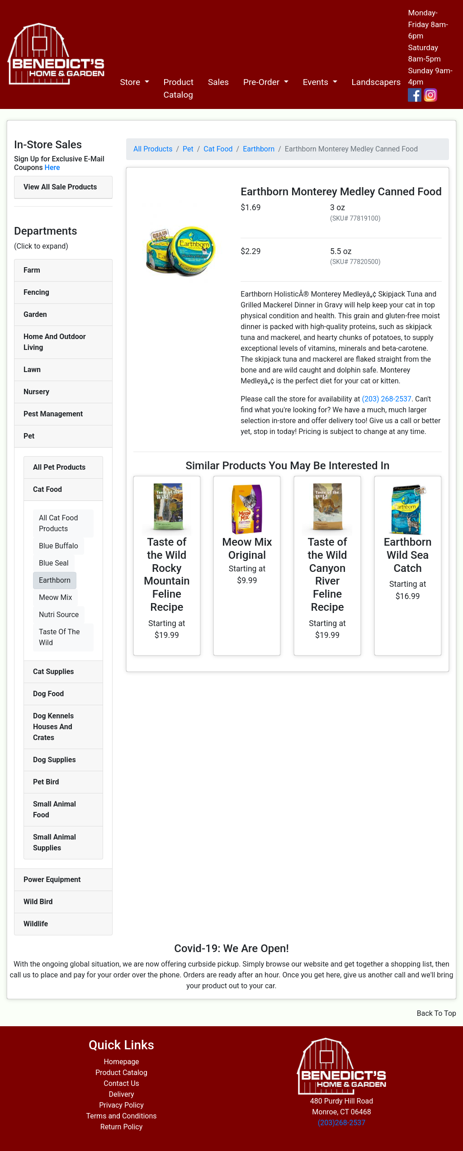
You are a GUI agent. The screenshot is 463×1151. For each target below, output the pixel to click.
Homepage (121, 1061)
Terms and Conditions (121, 1116)
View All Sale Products (60, 187)
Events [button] (317, 82)
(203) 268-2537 (386, 399)
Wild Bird (38, 901)
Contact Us (121, 1083)
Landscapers (376, 82)
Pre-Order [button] (262, 82)
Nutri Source (59, 614)
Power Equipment (52, 879)
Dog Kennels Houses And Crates (53, 727)
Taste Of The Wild (59, 637)
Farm (32, 270)
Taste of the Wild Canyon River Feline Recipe (327, 574)
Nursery (36, 391)
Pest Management (53, 414)
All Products (152, 149)
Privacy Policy (121, 1105)
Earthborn (55, 580)
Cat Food (47, 489)
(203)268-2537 (341, 1122)
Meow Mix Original (247, 548)
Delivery (121, 1094)
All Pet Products (59, 467)
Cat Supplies (53, 671)
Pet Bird (46, 782)
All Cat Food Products (58, 523)
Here (52, 167)
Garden (35, 314)
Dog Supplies (54, 759)
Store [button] (131, 82)
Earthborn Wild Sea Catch (408, 555)
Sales (218, 82)
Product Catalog (179, 88)
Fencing (36, 292)
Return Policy (121, 1127)
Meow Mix (55, 597)
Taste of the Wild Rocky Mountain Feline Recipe (167, 574)
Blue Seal (54, 563)
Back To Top (436, 1013)
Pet (29, 436)
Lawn (32, 369)
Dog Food (48, 693)
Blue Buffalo (58, 546)
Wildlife (36, 924)
